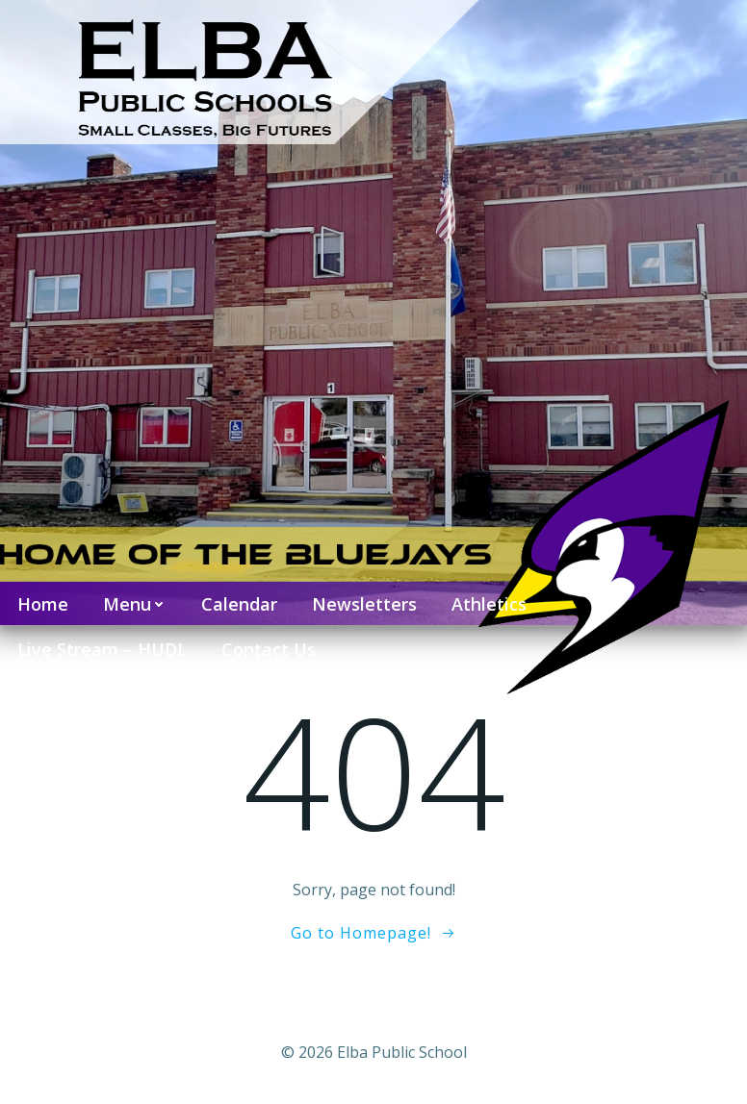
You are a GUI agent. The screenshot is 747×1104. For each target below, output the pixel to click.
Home (42, 603)
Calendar (239, 603)
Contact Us (268, 649)
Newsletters (364, 603)
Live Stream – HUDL (102, 649)
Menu (135, 603)
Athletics (489, 603)
